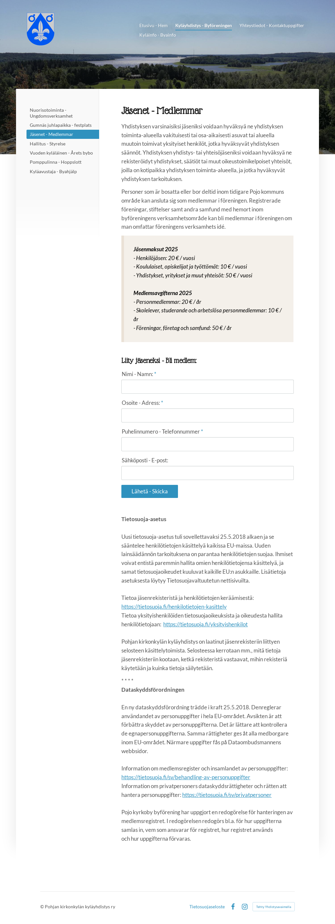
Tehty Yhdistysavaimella (273, 907)
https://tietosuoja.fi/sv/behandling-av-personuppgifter (185, 777)
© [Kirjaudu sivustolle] (42, 906)
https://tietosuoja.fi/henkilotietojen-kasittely (174, 606)
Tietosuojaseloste (207, 906)
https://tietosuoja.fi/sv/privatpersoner (227, 794)
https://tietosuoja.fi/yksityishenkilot (205, 624)
